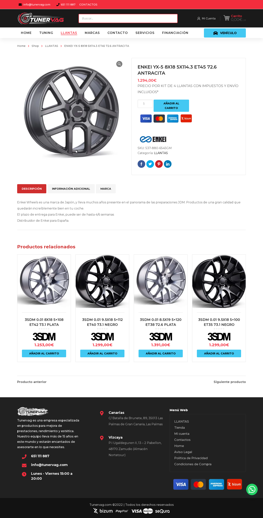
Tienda (179, 427)
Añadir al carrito (171, 106)
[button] (119, 64)
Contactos (182, 440)
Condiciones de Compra (193, 464)
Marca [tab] (105, 188)
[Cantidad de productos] (145, 104)
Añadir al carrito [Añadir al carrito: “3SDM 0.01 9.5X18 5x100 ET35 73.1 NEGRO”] (219, 353)
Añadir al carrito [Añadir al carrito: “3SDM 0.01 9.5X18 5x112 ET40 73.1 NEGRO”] (102, 353)
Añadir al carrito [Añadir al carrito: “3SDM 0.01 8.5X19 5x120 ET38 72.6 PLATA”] (161, 353)
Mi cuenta (181, 434)
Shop (35, 46)
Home (21, 46)
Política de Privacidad (191, 458)
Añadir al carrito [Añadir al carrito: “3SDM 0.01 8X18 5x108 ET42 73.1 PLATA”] (44, 353)
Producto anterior (32, 382)
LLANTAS (51, 46)
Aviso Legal (183, 452)
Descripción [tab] (32, 188)
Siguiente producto (230, 382)
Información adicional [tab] (71, 188)
